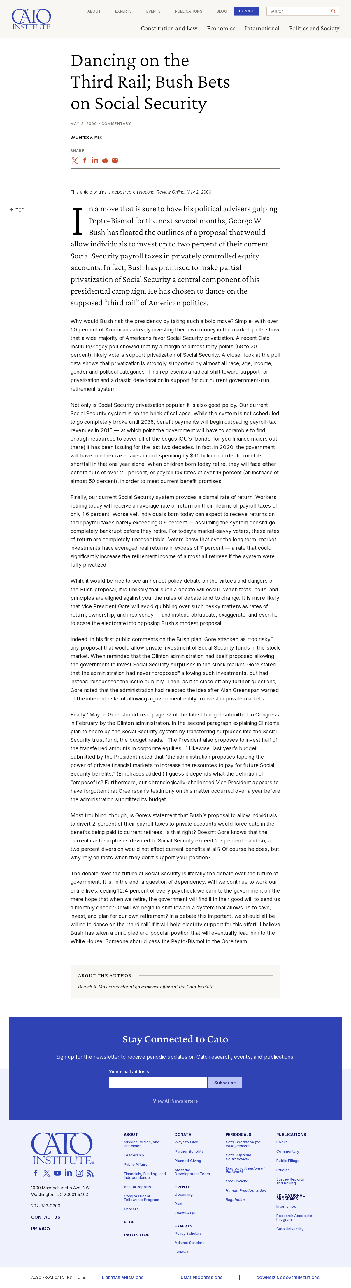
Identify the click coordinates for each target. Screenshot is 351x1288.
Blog (222, 11)
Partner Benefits (189, 1152)
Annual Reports (137, 1187)
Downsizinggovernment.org (288, 1278)
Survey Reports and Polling (290, 1181)
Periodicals (239, 1135)
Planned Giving (188, 1161)
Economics (221, 28)
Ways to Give (186, 1142)
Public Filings (287, 1161)
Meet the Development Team (192, 1172)
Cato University (289, 1229)
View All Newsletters (175, 1101)
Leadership (134, 1155)
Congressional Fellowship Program (141, 1198)
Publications (188, 11)
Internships (286, 1207)
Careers (131, 1209)
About (94, 11)
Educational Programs (290, 1197)
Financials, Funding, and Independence (145, 1176)
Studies (283, 1170)
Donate (247, 11)
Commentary (287, 1152)
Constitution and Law (169, 28)
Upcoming (184, 1194)
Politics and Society (314, 28)
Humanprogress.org (200, 1278)
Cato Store (136, 1235)
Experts (123, 11)
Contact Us (45, 1217)
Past (178, 1204)
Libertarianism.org (123, 1278)
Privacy (41, 1229)
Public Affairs (136, 1165)
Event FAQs (185, 1213)
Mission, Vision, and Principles (141, 1144)
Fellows (181, 1252)
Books (282, 1142)
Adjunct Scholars (189, 1243)
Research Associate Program (294, 1218)
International (262, 28)
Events (153, 11)
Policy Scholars (188, 1234)
